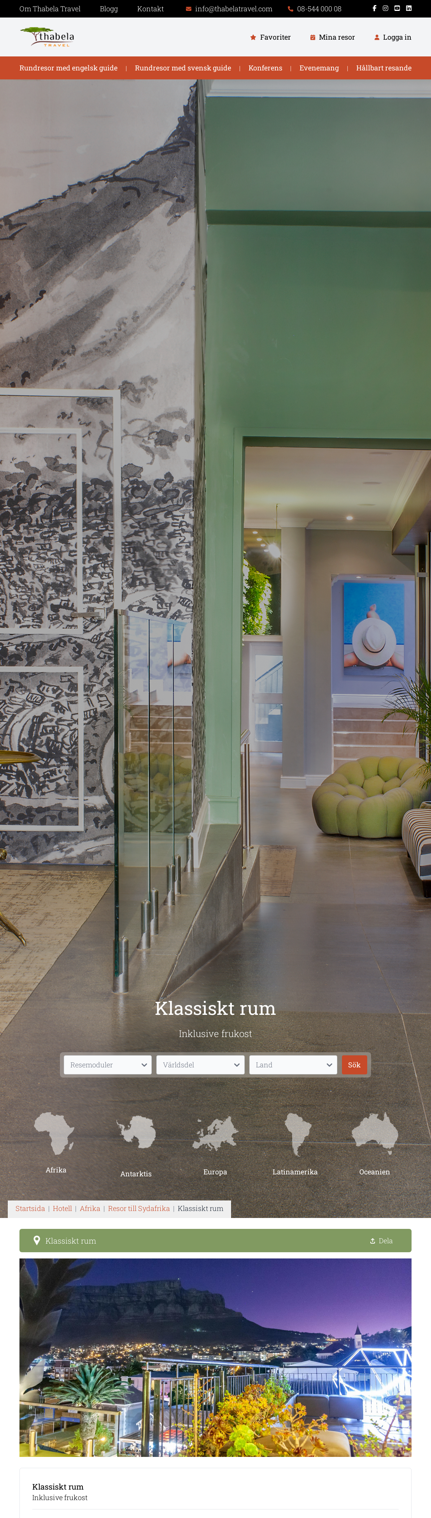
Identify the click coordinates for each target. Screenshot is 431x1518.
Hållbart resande (384, 67)
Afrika (90, 1208)
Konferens (265, 67)
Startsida (30, 1208)
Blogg (109, 8)
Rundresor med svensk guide (183, 67)
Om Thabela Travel (50, 8)
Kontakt (150, 8)
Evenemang (319, 67)
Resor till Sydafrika (139, 1208)
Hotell (62, 1208)
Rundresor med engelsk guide (68, 67)
